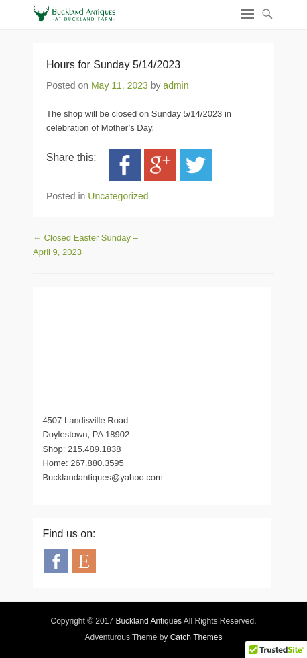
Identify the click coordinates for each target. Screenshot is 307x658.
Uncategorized (118, 195)
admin (175, 85)
